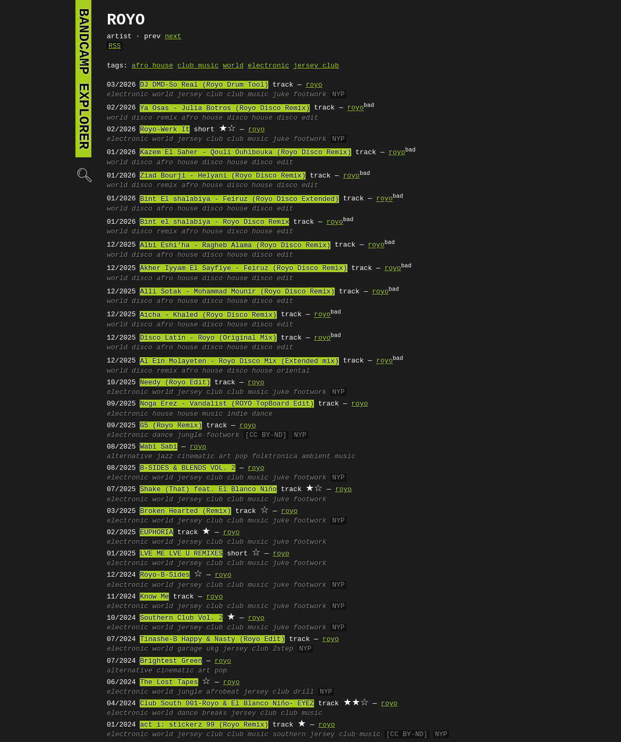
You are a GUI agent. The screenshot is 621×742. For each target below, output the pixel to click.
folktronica (274, 456)
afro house (152, 66)
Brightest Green (171, 661)
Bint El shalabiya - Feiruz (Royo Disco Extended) (239, 199)
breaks (214, 713)
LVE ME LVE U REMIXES (181, 554)
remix (167, 118)
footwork (222, 435)
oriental (293, 371)
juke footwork (299, 94)
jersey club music (345, 734)
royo (313, 85)
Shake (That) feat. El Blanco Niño (208, 489)
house (162, 414)
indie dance (250, 414)
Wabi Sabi (158, 447)
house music (200, 414)
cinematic (196, 456)
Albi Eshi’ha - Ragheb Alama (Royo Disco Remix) (235, 245)
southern (289, 734)
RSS (114, 46)
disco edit (297, 118)
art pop (233, 456)
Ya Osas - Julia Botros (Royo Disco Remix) (225, 108)
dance (162, 435)
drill (303, 692)
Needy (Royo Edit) (175, 382)
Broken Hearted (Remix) (185, 511)
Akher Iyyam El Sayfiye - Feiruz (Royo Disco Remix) (243, 268)
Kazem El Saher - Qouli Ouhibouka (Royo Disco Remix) (245, 152)
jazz (165, 456)
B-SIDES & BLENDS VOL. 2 (187, 468)
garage (189, 649)
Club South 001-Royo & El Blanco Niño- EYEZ (227, 704)
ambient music (328, 456)
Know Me (154, 597)
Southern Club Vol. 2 (181, 618)
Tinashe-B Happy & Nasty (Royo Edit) (212, 639)
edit (285, 232)
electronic (268, 66)
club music (198, 66)
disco (142, 118)
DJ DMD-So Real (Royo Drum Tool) (204, 85)
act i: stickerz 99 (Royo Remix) (204, 725)
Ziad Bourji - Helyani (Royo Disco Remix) (222, 176)
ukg (212, 649)
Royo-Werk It (165, 129)
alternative (129, 456)
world (233, 66)
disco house (250, 118)
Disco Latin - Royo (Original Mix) (208, 338)
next (173, 36)
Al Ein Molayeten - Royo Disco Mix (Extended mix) (239, 361)
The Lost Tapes (169, 682)
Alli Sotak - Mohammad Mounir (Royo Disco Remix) (237, 292)
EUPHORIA (156, 532)
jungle (189, 435)
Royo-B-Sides (165, 575)
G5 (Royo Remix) (171, 426)
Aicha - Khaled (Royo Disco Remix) (208, 315)
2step (283, 649)
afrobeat (222, 692)
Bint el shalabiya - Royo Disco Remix (214, 222)
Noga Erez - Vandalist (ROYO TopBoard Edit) (227, 404)
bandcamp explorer (83, 78)
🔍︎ (83, 174)
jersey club (316, 66)
